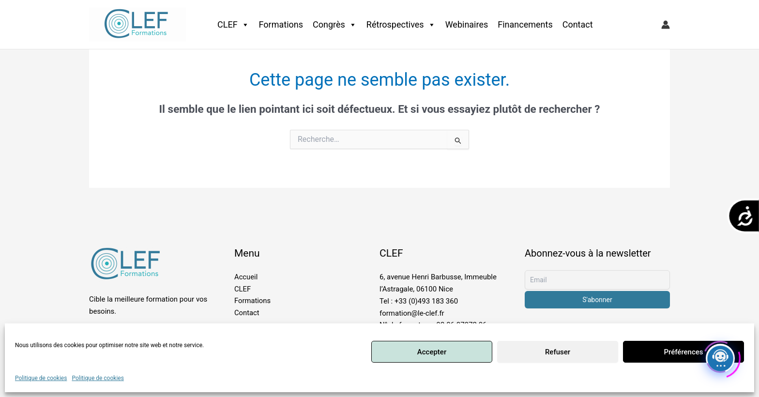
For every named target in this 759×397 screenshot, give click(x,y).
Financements (525, 24)
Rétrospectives (401, 24)
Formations (281, 24)
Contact (577, 24)
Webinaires (466, 24)
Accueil (246, 277)
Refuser (557, 352)
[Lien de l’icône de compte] (665, 24)
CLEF (233, 24)
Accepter (431, 352)
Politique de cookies (41, 378)
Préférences (683, 352)
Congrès (335, 24)
